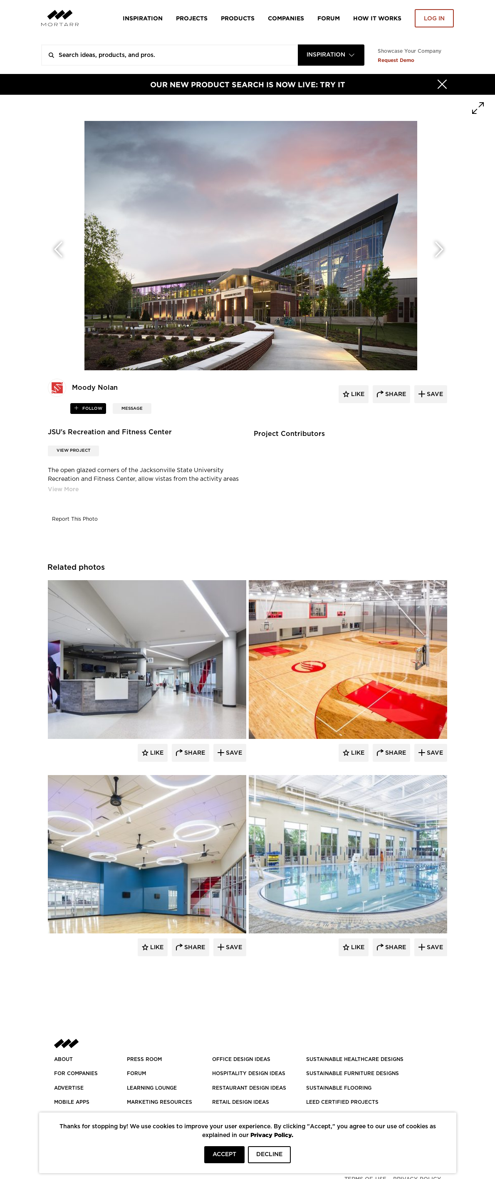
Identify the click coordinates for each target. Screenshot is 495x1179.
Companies (286, 18)
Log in (434, 19)
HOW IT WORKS (377, 18)
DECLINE (269, 1154)
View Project (73, 450)
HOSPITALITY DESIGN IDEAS (248, 1073)
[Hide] (442, 84)
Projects (192, 18)
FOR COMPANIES (76, 1073)
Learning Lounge (152, 1087)
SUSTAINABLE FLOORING (338, 1087)
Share (194, 753)
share (395, 394)
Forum (328, 18)
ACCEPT (224, 1154)
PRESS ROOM (144, 1059)
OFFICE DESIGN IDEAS (241, 1059)
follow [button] (91, 408)
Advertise (69, 1087)
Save (233, 753)
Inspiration (143, 18)
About (63, 1059)
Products (238, 18)
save (434, 394)
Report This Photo (75, 519)
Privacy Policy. (271, 1135)
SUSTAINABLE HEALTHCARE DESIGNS (354, 1059)
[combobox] (331, 55)
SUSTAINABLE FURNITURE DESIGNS (352, 1073)
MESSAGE (132, 408)
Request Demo (396, 60)
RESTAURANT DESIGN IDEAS (249, 1087)
